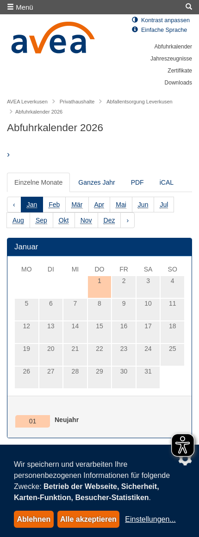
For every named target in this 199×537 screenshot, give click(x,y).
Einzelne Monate (38, 182)
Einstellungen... (150, 519)
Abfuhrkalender (173, 46)
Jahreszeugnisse (171, 58)
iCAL (167, 182)
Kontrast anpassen (161, 20)
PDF (137, 182)
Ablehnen (33, 519)
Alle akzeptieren (88, 519)
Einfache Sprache (159, 30)
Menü (20, 7)
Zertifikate (180, 70)
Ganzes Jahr (96, 182)
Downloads (178, 82)
